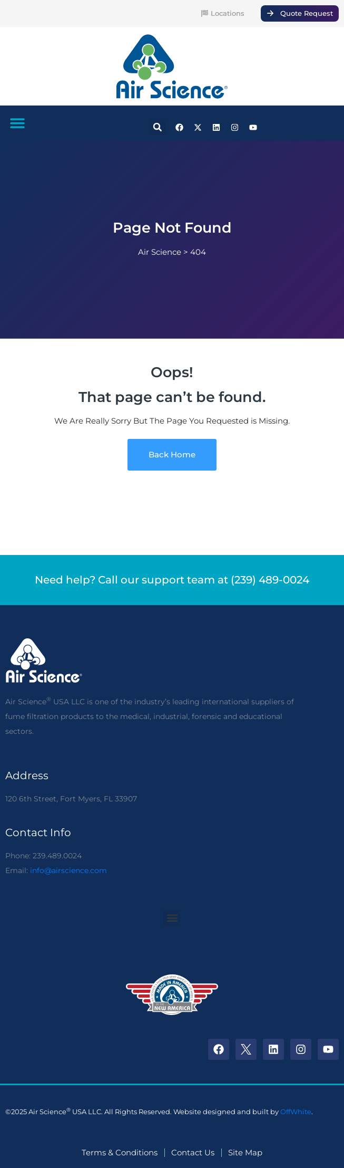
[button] (17, 123)
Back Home (172, 455)
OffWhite (295, 1111)
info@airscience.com (68, 870)
